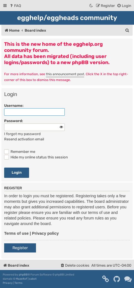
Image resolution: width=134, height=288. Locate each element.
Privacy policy (45, 233)
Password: (13, 121)
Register (20, 248)
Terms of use (16, 233)
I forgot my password (22, 134)
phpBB (23, 274)
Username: (14, 105)
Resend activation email (24, 139)
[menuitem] (15, 6)
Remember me (19, 152)
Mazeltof (21, 279)
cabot (33, 279)
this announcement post (65, 74)
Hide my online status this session (36, 157)
